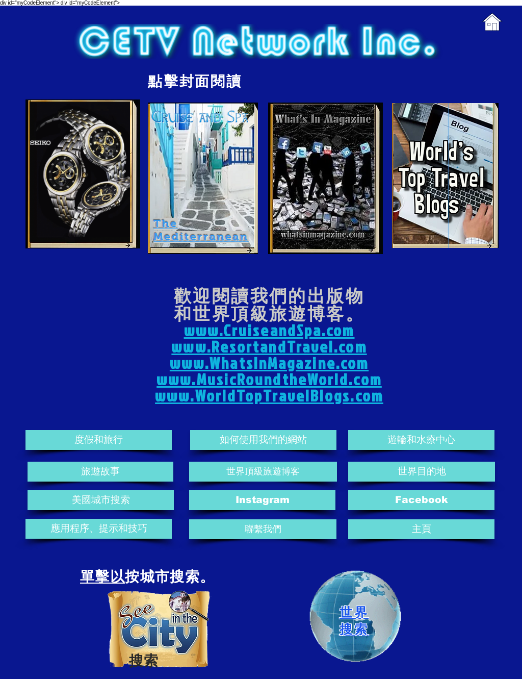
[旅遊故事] (100, 472)
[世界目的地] (421, 472)
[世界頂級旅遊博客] (263, 472)
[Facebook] (421, 500)
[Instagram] (262, 500)
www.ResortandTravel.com (269, 347)
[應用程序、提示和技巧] (98, 529)
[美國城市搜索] (101, 500)
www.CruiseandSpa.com (269, 330)
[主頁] (421, 529)
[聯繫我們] (262, 529)
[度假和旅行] (98, 440)
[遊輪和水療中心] (421, 440)
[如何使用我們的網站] (263, 440)
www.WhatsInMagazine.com (269, 363)
